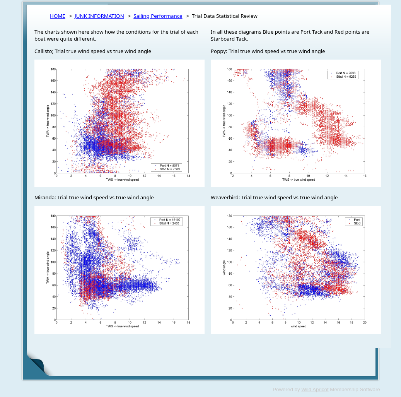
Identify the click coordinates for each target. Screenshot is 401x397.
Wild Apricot (314, 389)
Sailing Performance (157, 15)
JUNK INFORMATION (99, 15)
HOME (57, 15)
